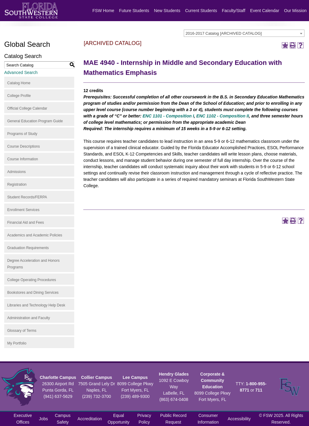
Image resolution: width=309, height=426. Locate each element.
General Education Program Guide (35, 121)
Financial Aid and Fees (25, 222)
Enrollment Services (23, 210)
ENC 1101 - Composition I (168, 116)
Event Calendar (264, 10)
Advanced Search (21, 72)
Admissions (16, 172)
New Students (167, 10)
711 (258, 390)
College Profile (19, 96)
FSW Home (103, 10)
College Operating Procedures (31, 280)
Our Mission (295, 10)
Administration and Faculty (28, 318)
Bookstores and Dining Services (33, 292)
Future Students (134, 10)
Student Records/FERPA (27, 197)
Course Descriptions (23, 146)
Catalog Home (18, 83)
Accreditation (90, 418)
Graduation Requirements (28, 248)
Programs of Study (22, 134)
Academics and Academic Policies (34, 235)
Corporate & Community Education (212, 380)
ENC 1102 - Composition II (222, 116)
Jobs (43, 418)
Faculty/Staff (233, 10)
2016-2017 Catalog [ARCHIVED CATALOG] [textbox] (224, 33)
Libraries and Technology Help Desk (36, 305)
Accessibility (239, 418)
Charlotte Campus (58, 377)
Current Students (201, 10)
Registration (17, 184)
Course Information (22, 159)
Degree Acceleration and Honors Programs (33, 263)
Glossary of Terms (21, 330)
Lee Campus (135, 377)
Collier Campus (96, 377)
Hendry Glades (174, 374)
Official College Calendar (27, 108)
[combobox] (244, 33)
